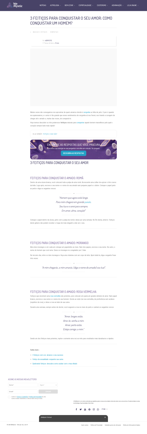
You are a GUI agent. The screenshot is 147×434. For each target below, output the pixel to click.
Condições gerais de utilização (113, 425)
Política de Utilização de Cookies (131, 425)
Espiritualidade (85, 5)
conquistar (80, 123)
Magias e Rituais (40, 32)
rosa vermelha (55, 296)
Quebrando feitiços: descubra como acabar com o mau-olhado (55, 364)
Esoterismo (101, 5)
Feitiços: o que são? (50, 134)
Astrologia (54, 5)
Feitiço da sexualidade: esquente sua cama (48, 359)
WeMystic (48, 40)
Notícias (43, 5)
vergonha (87, 112)
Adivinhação (117, 5)
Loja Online (132, 5)
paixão (88, 202)
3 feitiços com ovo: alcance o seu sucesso (48, 355)
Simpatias (54, 32)
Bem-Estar (69, 5)
